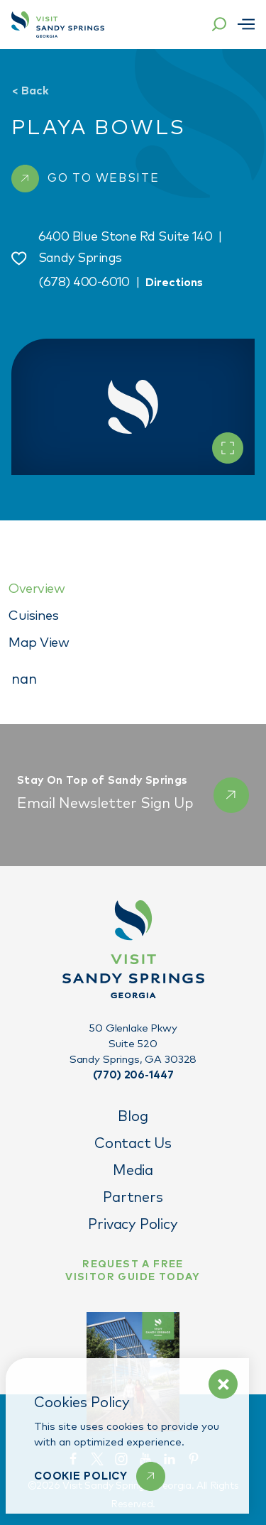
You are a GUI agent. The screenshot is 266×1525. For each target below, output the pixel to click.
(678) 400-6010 (84, 282)
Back (30, 91)
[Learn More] (99, 1476)
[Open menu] (246, 24)
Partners (132, 1198)
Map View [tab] (39, 643)
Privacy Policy (132, 1225)
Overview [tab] (37, 589)
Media (133, 1171)
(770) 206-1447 (133, 1075)
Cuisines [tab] (33, 616)
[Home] (57, 24)
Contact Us (133, 1144)
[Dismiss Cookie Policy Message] (223, 1384)
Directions (174, 282)
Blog (133, 1117)
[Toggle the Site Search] (219, 24)
